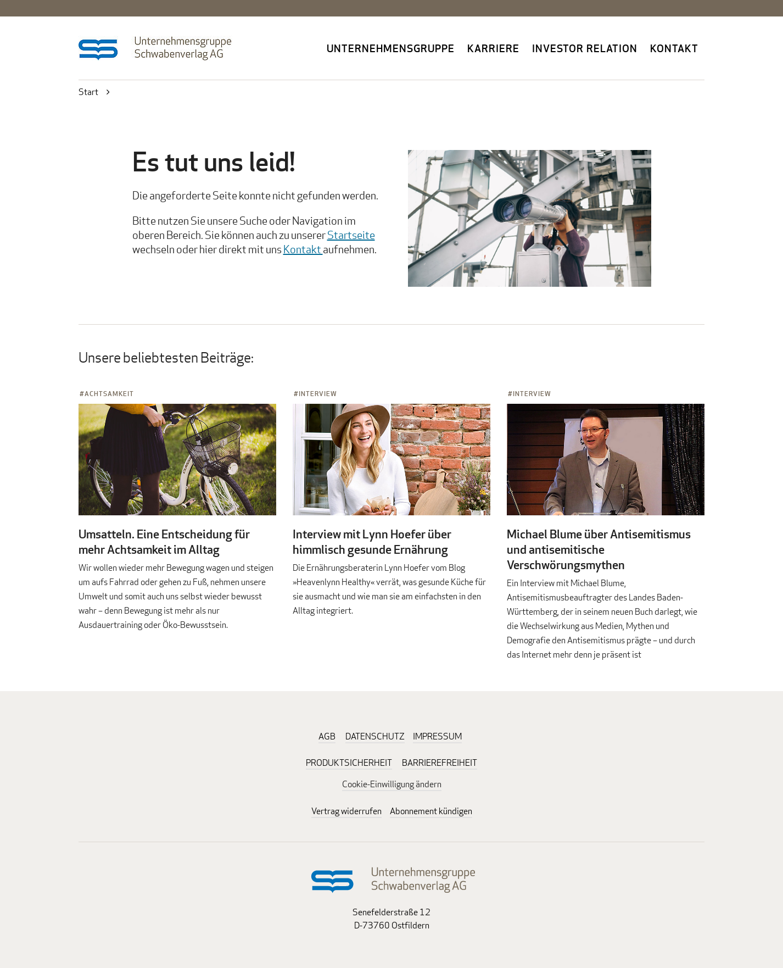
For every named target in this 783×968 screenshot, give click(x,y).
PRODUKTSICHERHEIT (349, 763)
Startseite (351, 235)
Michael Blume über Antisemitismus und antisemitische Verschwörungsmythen (599, 549)
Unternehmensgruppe (391, 48)
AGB (326, 736)
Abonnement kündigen (431, 811)
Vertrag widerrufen (346, 811)
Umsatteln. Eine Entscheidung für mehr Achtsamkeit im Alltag (164, 541)
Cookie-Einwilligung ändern (391, 784)
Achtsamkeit (109, 393)
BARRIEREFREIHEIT (439, 763)
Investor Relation (584, 48)
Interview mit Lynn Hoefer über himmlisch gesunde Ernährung (372, 541)
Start (88, 92)
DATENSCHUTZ (375, 736)
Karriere (493, 48)
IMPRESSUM (437, 736)
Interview (318, 393)
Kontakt (674, 48)
